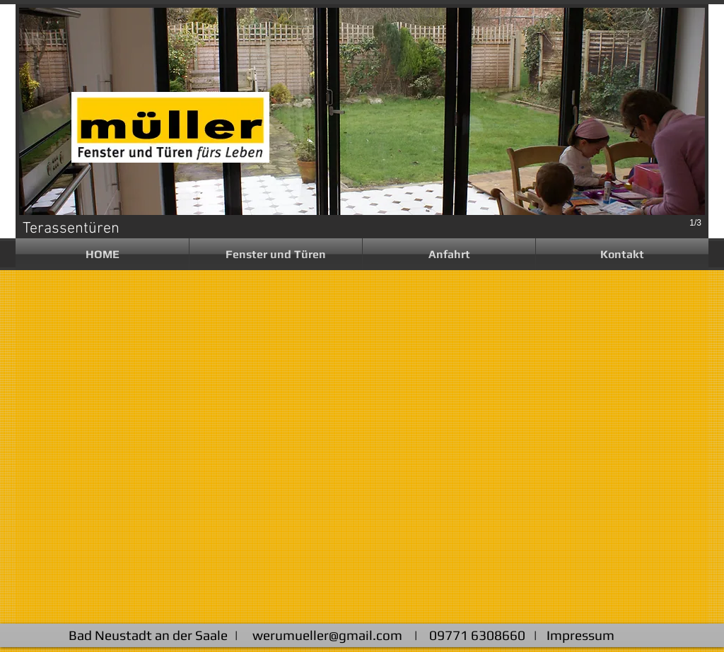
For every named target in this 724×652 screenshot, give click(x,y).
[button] (275, 254)
